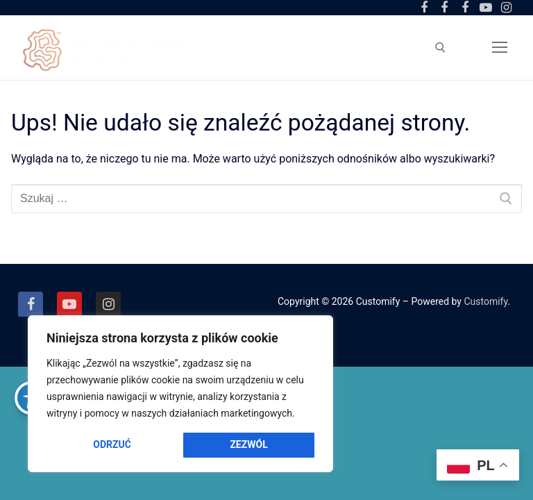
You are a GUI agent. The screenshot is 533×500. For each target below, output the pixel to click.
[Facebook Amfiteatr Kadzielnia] (465, 7)
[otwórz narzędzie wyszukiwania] (440, 47)
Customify (485, 301)
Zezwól (248, 444)
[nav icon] (499, 47)
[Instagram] (506, 7)
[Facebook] (30, 304)
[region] (180, 393)
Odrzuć (112, 444)
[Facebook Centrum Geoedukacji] (424, 7)
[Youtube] (485, 7)
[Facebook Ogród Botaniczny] (444, 7)
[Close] (312, 333)
